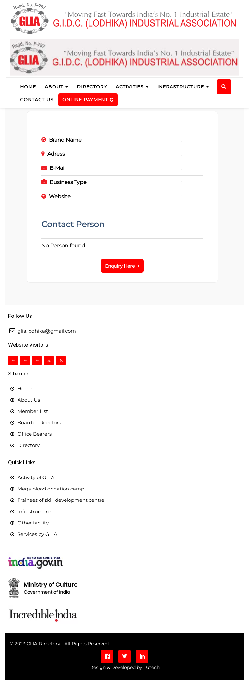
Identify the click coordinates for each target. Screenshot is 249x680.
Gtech (153, 667)
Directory (92, 87)
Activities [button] (132, 87)
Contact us (36, 100)
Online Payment (88, 100)
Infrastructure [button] (183, 87)
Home (30, 86)
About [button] (56, 87)
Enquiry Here (122, 266)
